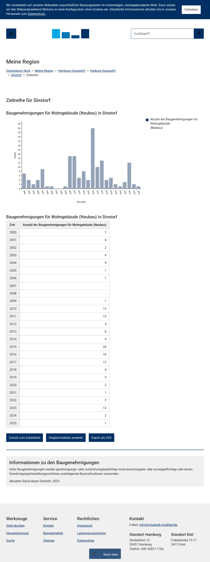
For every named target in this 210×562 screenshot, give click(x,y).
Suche (10, 540)
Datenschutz (85, 540)
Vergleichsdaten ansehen (66, 438)
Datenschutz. (37, 14)
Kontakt (48, 526)
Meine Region (44, 71)
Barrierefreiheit (53, 533)
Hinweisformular (17, 533)
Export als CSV (101, 438)
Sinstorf (16, 75)
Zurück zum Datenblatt (24, 438)
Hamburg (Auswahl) (71, 71)
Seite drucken (15, 526)
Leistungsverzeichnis (91, 533)
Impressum (84, 526)
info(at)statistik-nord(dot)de (158, 525)
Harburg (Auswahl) (103, 71)
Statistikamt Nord (18, 71)
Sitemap (49, 540)
